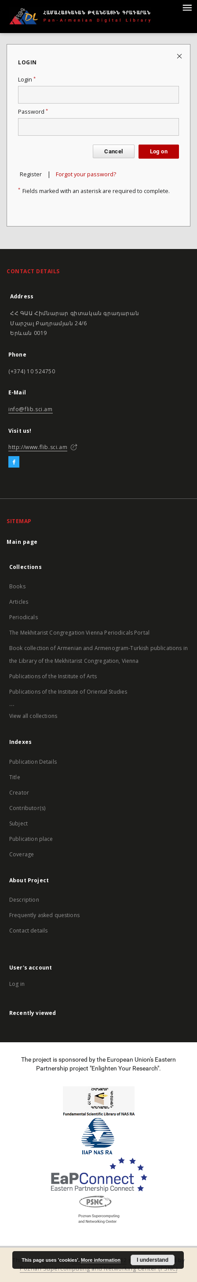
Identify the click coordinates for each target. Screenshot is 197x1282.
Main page (22, 542)
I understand (152, 1260)
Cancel (113, 151)
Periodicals (23, 617)
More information (100, 1260)
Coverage (21, 854)
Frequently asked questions (44, 915)
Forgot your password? (86, 174)
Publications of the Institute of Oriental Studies (68, 691)
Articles (18, 602)
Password (33, 111)
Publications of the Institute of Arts (53, 676)
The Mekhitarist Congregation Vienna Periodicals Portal (79, 632)
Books (17, 586)
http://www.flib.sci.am (37, 447)
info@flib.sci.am (30, 409)
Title (14, 777)
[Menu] (187, 7)
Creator (19, 792)
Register (31, 174)
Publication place (31, 839)
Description (24, 899)
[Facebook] (13, 462)
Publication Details (33, 761)
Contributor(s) (27, 808)
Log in (17, 984)
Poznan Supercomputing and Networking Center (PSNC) (98, 1268)
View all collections (33, 716)
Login (27, 79)
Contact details (28, 930)
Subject (18, 823)
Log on (159, 151)
